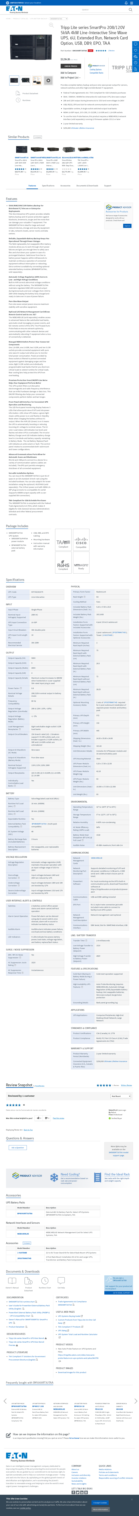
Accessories (65, 185)
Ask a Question (18, 1147)
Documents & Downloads (87, 185)
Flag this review (58, 1118)
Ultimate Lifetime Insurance (82, 128)
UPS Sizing (62, 1330)
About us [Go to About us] (75, 1469)
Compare (37, 137)
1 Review (111, 51)
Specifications (48, 185)
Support (107, 185)
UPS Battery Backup (39, 19)
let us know (74, 1438)
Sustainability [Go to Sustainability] (77, 1481)
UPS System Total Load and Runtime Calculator (77, 1334)
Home (8, 19)
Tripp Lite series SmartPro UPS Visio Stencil (26, 1338)
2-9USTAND (107, 635)
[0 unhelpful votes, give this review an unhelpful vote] (47, 1118)
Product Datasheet (17, 1327)
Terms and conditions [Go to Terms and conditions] (108, 1475)
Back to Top (28, 1130)
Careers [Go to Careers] (75, 1472)
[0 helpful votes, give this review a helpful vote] (39, 1118)
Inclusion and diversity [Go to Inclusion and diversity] (81, 1475)
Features (32, 185)
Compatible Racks (96, 72)
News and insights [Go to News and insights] (79, 1484)
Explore (127, 226)
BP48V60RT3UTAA (39, 824)
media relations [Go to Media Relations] (105, 1469)
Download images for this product (72, 1372)
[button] (131, 3)
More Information (100, 1509)
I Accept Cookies (100, 1502)
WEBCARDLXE (96, 858)
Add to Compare (68, 72)
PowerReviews (40, 1086)
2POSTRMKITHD (119, 632)
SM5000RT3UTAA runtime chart (22, 1302)
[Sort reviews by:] (120, 1096)
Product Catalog (20, 19)
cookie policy (25, 1508)
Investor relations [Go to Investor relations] (79, 1478)
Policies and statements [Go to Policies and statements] (109, 1472)
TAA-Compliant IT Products (69, 1327)
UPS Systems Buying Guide (69, 1316)
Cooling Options (95, 69)
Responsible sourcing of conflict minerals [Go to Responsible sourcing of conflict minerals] (116, 1478)
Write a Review (126, 1085)
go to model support (122, 1293)
